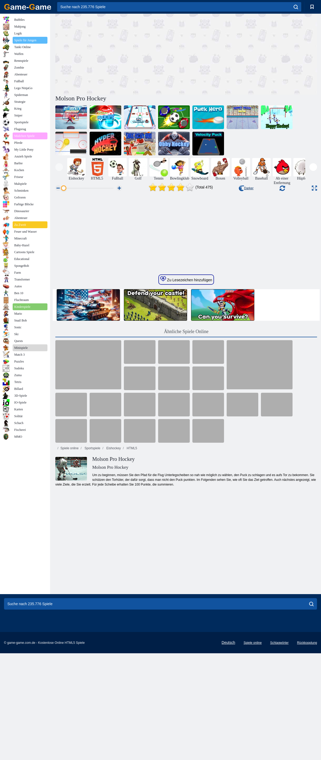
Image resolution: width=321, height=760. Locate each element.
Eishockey (113, 567)
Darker (246, 188)
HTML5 (131, 567)
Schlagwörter (279, 739)
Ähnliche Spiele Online (186, 450)
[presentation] (59, 167)
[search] (295, 7)
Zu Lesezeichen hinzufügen (186, 398)
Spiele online (69, 567)
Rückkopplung (307, 739)
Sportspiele (92, 567)
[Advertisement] (120, 53)
